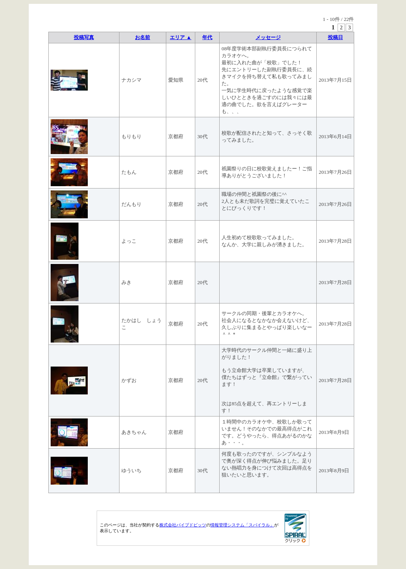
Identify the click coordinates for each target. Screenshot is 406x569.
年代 (207, 37)
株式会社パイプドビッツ (182, 525)
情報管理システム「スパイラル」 (242, 525)
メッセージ (268, 37)
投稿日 (335, 37)
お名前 (142, 37)
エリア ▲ (180, 37)
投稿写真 (84, 37)
